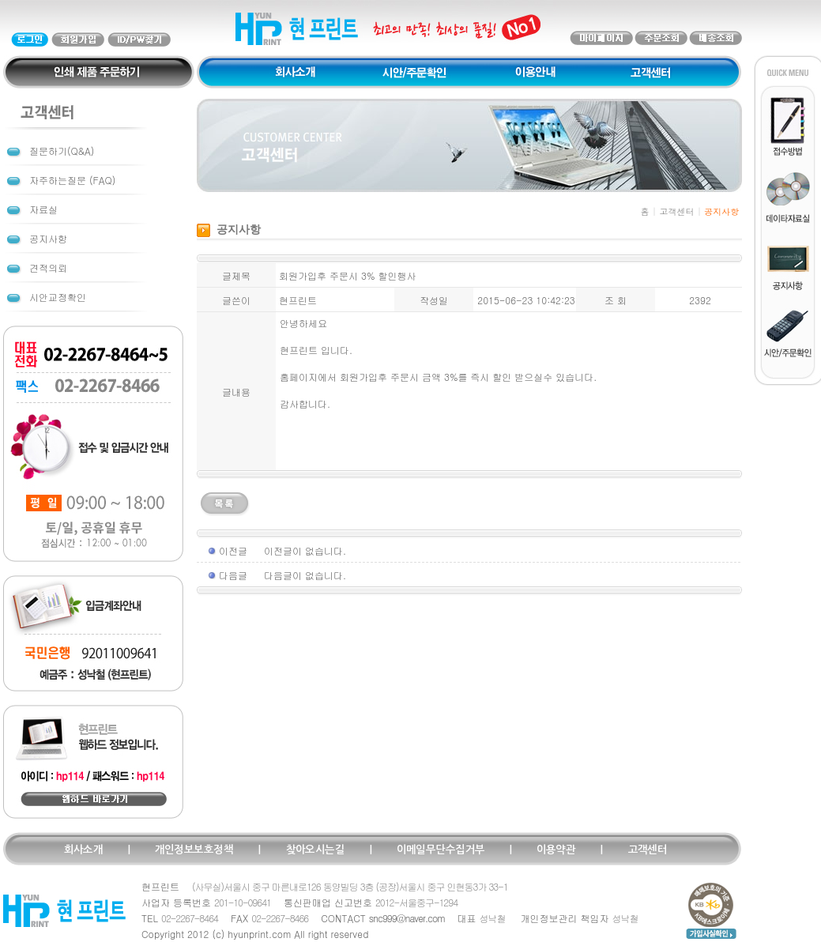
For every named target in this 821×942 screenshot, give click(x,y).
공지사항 (48, 238)
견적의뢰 (48, 267)
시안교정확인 (57, 296)
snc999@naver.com (407, 918)
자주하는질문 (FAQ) (72, 180)
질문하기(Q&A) (61, 150)
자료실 (43, 209)
